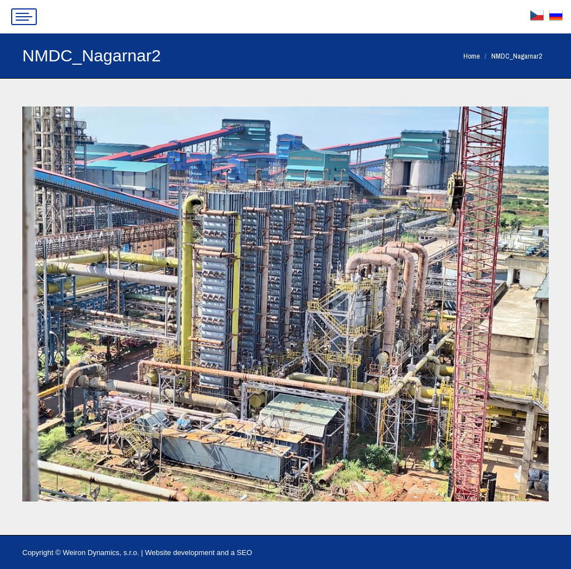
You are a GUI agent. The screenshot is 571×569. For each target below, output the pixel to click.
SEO (244, 552)
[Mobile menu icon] (24, 16)
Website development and (187, 552)
